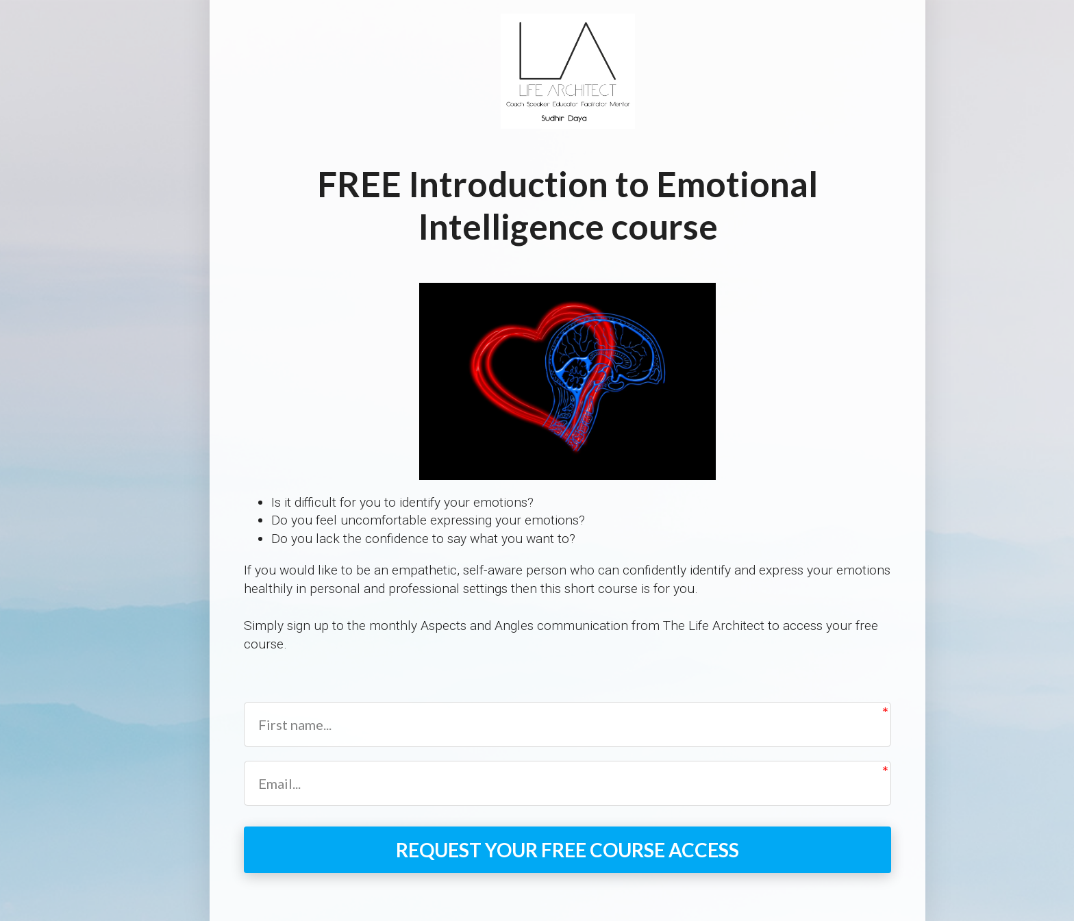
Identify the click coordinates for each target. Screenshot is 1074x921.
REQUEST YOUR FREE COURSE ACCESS (567, 849)
